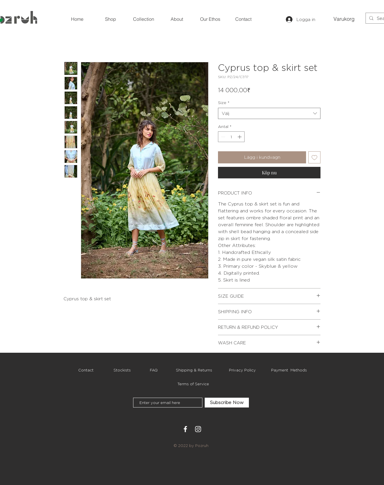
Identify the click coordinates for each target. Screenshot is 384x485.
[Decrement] (222, 137)
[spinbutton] (231, 137)
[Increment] (240, 137)
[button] (343, 19)
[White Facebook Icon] (185, 429)
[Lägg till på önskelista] (314, 157)
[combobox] (269, 113)
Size (224, 102)
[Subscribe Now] (227, 402)
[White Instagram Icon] (198, 429)
